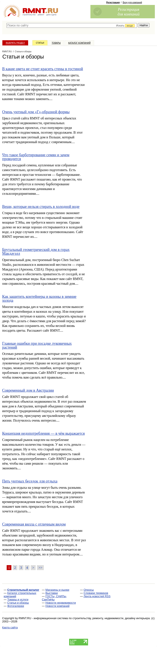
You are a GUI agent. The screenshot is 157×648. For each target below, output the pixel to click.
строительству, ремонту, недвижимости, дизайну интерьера (111, 618)
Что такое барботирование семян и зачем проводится (35, 157)
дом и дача (51, 15)
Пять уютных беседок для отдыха (29, 481)
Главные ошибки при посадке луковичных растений (37, 345)
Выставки (52, 593)
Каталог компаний (79, 43)
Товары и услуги (17, 599)
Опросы (89, 589)
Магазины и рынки (57, 589)
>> (40, 567)
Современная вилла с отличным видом (34, 524)
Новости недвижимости (61, 602)
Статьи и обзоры (18, 602)
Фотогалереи (15, 606)
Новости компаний (58, 606)
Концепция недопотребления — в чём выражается (43, 433)
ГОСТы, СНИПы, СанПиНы (54, 598)
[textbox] (71, 25)
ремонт (41, 15)
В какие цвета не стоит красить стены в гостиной (42, 69)
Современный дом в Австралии (28, 390)
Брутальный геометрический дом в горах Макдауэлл (36, 251)
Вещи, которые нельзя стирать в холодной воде (40, 206)
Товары (56, 43)
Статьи (40, 43)
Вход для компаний (132, 2)
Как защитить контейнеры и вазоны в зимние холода (39, 298)
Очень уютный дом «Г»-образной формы (36, 112)
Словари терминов (96, 593)
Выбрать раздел (15, 43)
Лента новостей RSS (97, 596)
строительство (29, 15)
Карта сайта (10, 627)
